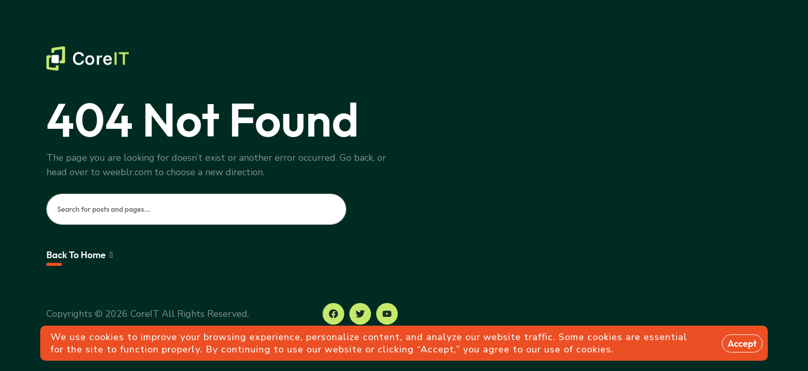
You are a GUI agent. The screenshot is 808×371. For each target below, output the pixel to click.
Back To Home (79, 255)
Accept (742, 343)
